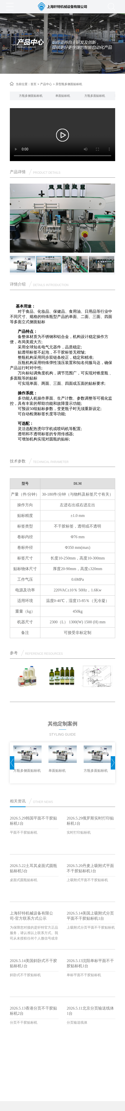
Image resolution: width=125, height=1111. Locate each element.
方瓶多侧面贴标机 (31, 95)
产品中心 (46, 84)
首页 (33, 84)
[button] (12, 96)
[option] (31, 96)
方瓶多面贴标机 (94, 95)
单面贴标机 (62, 95)
